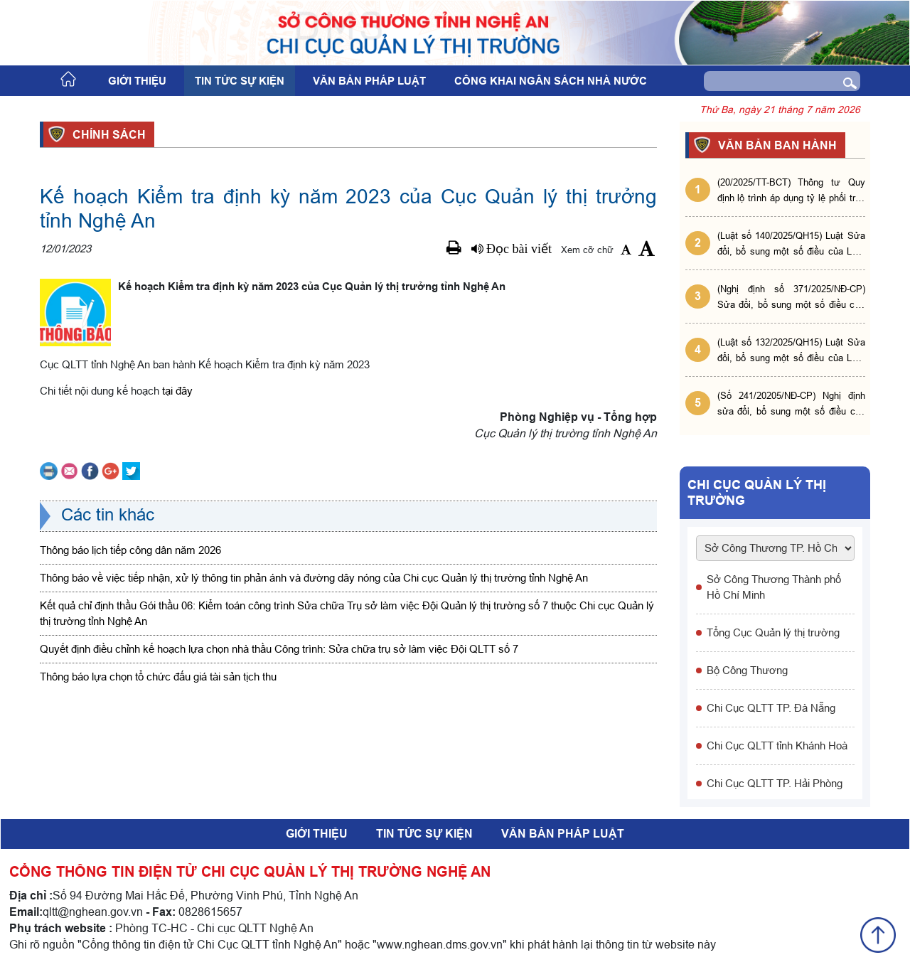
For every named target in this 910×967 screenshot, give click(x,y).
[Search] (761, 81)
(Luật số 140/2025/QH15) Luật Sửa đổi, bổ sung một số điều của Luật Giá (791, 244)
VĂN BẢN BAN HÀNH (775, 145)
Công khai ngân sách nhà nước (550, 81)
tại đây (177, 391)
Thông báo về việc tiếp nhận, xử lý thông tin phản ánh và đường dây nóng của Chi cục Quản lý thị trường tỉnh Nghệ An (314, 578)
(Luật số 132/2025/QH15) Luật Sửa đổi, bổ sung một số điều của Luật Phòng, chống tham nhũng (791, 350)
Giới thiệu (137, 81)
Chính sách (107, 134)
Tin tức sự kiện (239, 81)
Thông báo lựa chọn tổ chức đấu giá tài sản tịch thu (158, 677)
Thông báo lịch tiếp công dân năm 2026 (130, 550)
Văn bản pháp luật (369, 81)
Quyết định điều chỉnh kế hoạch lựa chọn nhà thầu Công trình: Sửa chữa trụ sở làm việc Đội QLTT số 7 (279, 649)
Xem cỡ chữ (587, 249)
